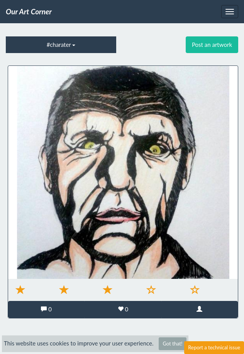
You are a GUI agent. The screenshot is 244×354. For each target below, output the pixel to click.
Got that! (172, 343)
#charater (61, 44)
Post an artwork (212, 44)
